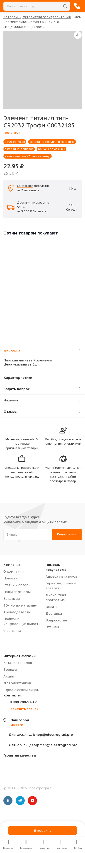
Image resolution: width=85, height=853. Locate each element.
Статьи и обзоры (17, 585)
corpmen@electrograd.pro (43, 745)
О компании (13, 571)
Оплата (52, 607)
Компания (12, 564)
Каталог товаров (17, 663)
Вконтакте (7, 800)
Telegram (20, 800)
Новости (10, 578)
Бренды (10, 669)
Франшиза (12, 630)
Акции (8, 676)
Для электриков (17, 683)
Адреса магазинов (61, 576)
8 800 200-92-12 (23, 702)
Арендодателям (17, 612)
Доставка (54, 613)
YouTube (32, 800)
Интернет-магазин (19, 656)
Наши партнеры (17, 592)
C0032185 (11, 133)
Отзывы (52, 627)
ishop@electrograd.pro (41, 734)
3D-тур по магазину (20, 605)
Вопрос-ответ (57, 620)
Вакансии (11, 598)
